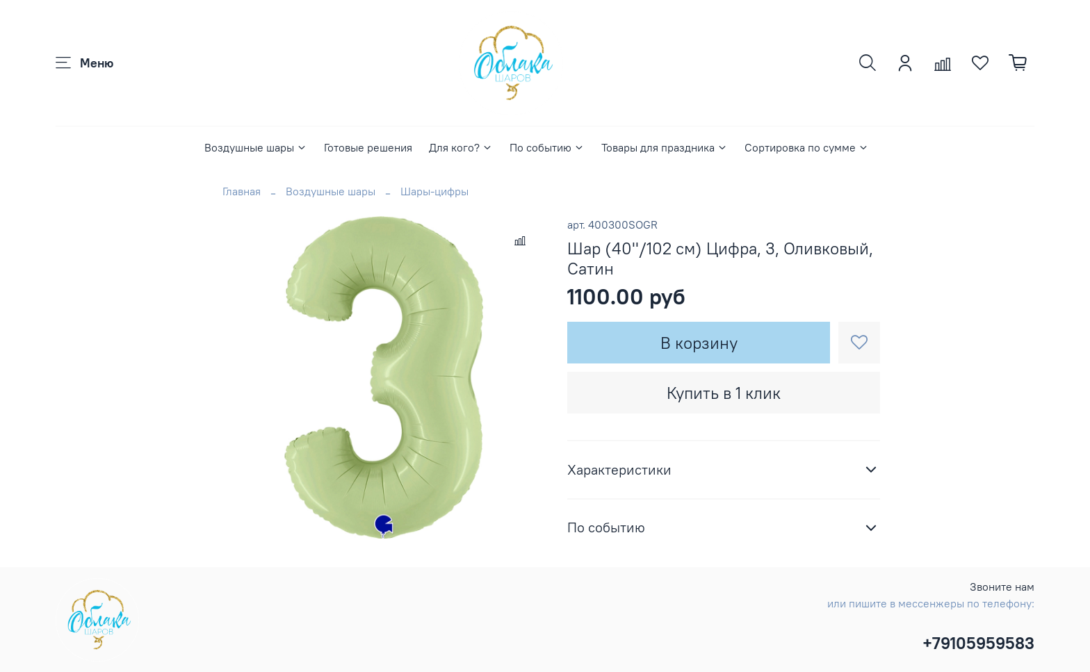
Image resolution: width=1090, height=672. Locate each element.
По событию (547, 147)
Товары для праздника (664, 147)
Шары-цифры (434, 191)
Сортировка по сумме (807, 147)
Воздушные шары (255, 147)
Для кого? (461, 147)
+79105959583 (978, 642)
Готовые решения (368, 147)
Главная (241, 191)
